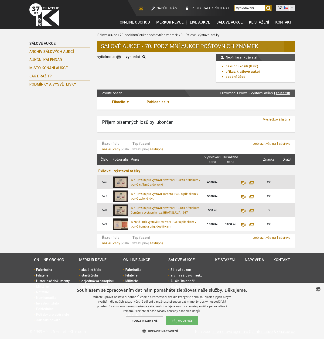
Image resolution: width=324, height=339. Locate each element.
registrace (201, 8)
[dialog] (162, 311)
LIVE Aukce (200, 22)
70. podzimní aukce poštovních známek (149, 35)
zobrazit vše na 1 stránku (271, 143)
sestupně (156, 149)
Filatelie (42, 275)
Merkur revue (170, 22)
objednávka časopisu (97, 281)
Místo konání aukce (48, 68)
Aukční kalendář (45, 60)
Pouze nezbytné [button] (144, 321)
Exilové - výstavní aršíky (119, 171)
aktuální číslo (91, 270)
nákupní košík (236, 66)
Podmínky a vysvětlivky (52, 84)
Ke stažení (259, 22)
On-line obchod (135, 22)
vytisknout (106, 57)
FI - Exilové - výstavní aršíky (200, 35)
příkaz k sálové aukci (242, 71)
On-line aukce (136, 260)
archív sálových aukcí (51, 51)
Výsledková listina (276, 119)
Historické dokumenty (53, 281)
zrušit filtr (283, 93)
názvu (106, 149)
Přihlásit (222, 8)
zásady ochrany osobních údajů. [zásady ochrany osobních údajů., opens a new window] (179, 311)
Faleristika (44, 270)
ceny (116, 149)
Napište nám (167, 8)
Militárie (131, 281)
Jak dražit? (40, 76)
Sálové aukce (229, 22)
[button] (162, 331)
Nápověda (254, 260)
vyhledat (133, 57)
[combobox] (318, 289)
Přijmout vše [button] (182, 321)
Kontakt (283, 22)
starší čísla (89, 275)
